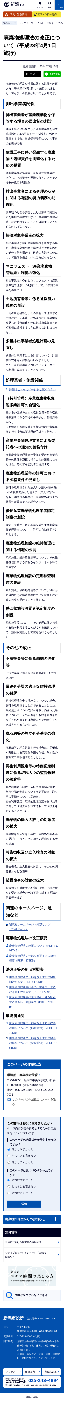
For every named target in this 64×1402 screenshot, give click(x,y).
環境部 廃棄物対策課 (22, 1075)
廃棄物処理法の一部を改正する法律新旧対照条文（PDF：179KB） (32, 979)
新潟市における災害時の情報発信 (23, 1242)
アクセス (11, 1371)
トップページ (26, 23)
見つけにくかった (22, 1193)
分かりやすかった (22, 1149)
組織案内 (30, 1371)
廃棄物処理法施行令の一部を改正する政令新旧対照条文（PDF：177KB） (32, 989)
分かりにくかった (22, 1162)
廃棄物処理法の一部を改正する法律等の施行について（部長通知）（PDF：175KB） (33, 1028)
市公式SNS (51, 1371)
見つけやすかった (22, 1180)
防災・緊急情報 (18, 14)
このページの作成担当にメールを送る (34, 1102)
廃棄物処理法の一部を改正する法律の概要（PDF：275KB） (32, 958)
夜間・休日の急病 (47, 14)
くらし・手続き (45, 23)
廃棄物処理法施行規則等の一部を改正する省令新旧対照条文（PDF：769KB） (32, 1002)
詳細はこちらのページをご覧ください (32, 389)
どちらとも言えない (24, 1155)
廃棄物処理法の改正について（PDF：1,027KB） (33, 948)
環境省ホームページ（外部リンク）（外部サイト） (31, 927)
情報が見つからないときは (31, 1295)
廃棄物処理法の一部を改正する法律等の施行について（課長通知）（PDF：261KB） (33, 1043)
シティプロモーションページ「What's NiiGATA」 (25, 1254)
